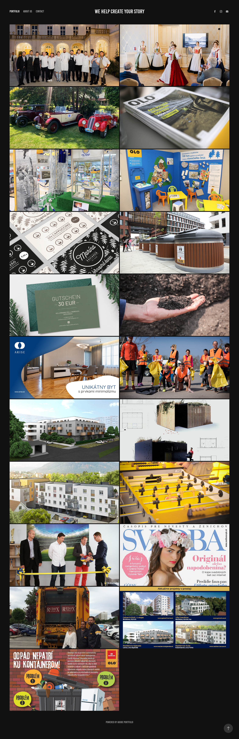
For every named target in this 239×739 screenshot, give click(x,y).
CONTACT (40, 11)
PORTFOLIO (15, 11)
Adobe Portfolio (125, 722)
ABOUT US (27, 11)
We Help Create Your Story (119, 11)
